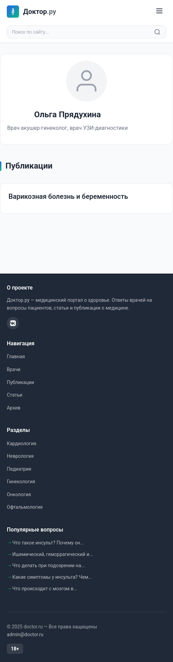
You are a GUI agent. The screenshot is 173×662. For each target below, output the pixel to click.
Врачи (13, 369)
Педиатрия (19, 469)
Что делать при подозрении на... (48, 565)
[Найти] (157, 32)
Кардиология (21, 443)
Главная (16, 356)
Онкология (19, 494)
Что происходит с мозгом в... (44, 588)
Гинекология (21, 481)
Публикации (20, 382)
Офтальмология (25, 507)
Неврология (20, 456)
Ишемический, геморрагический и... (52, 554)
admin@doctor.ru (25, 634)
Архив (13, 408)
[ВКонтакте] (13, 323)
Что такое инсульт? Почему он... (48, 542)
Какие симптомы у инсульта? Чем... (52, 577)
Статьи (14, 395)
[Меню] (159, 11)
